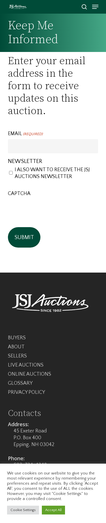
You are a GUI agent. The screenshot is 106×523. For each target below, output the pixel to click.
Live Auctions (26, 365)
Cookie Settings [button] (23, 510)
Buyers (17, 338)
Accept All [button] (53, 510)
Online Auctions (29, 374)
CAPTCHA (19, 193)
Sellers (17, 356)
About (16, 347)
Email (25, 134)
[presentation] (51, 210)
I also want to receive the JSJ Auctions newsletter (52, 173)
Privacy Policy (26, 392)
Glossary (20, 383)
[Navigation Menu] (95, 7)
